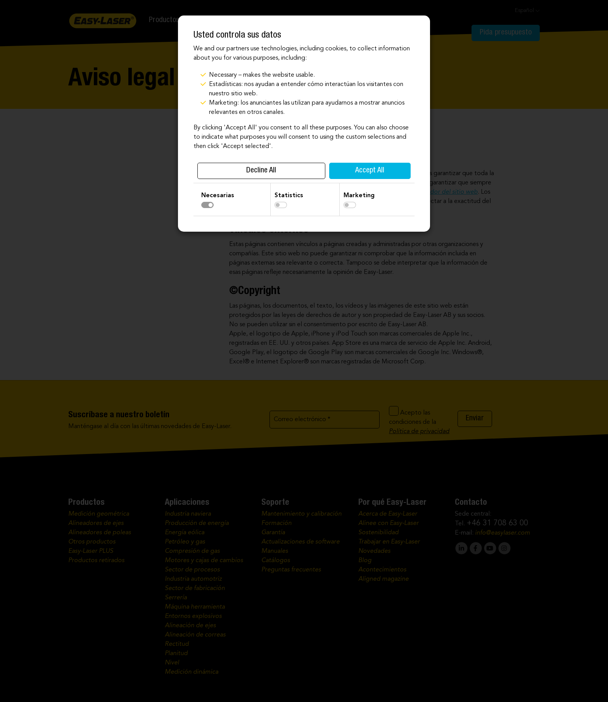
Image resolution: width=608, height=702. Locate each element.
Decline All (261, 171)
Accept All (369, 171)
